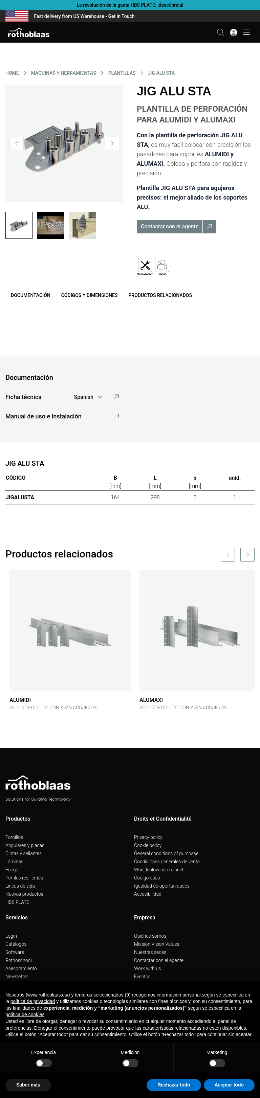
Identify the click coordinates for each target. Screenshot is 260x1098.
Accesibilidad (147, 894)
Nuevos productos (24, 894)
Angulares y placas (24, 845)
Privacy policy (148, 837)
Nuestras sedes (150, 952)
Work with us (147, 968)
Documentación (30, 295)
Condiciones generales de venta (167, 861)
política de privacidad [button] (32, 1001)
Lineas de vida (20, 886)
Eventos (142, 976)
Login (11, 936)
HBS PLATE (17, 902)
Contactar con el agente (158, 960)
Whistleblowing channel (158, 869)
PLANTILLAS (122, 73)
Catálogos (15, 944)
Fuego (11, 869)
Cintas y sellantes (23, 853)
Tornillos (14, 837)
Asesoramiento (21, 968)
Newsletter (16, 976)
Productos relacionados (160, 295)
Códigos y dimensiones (89, 295)
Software (14, 952)
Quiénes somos (150, 936)
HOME (12, 73)
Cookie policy (147, 845)
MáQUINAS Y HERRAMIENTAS (63, 73)
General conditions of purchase (166, 853)
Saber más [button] (28, 1085)
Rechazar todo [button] (173, 1085)
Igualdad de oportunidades (162, 886)
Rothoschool (18, 960)
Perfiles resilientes (24, 877)
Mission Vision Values (156, 944)
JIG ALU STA (161, 73)
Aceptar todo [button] (229, 1085)
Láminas (14, 861)
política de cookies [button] (24, 1014)
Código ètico (147, 877)
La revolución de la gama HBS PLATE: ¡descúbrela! (130, 5)
